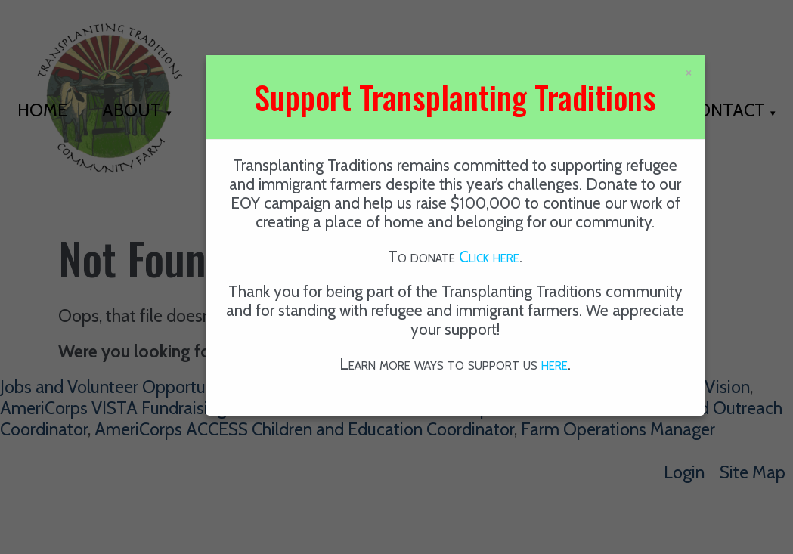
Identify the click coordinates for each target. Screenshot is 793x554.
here (554, 363)
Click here (489, 256)
